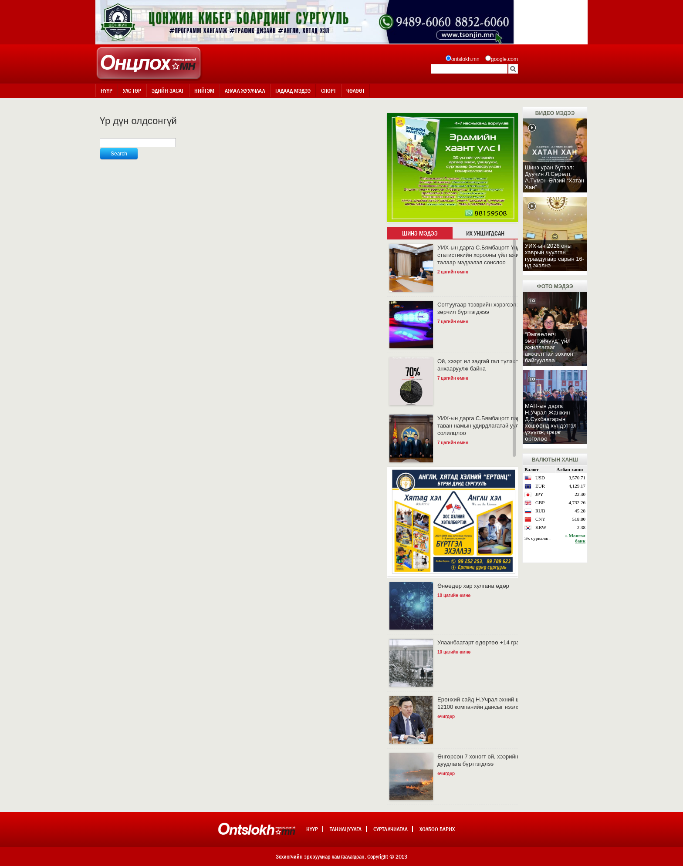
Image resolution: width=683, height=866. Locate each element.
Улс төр (132, 90)
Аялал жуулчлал (245, 90)
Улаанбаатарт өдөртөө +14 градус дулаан (493, 642)
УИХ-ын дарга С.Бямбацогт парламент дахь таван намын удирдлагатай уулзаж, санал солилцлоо (495, 425)
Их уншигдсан (485, 233)
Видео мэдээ (555, 113)
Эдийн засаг (168, 90)
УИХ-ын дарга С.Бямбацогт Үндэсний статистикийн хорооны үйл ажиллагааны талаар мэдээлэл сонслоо (490, 255)
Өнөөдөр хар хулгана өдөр (473, 586)
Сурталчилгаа (390, 829)
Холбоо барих (437, 829)
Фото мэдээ (555, 286)
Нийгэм (204, 90)
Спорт (328, 90)
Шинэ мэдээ (420, 233)
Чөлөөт (355, 90)
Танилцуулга (346, 829)
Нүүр (106, 90)
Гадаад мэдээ (293, 90)
